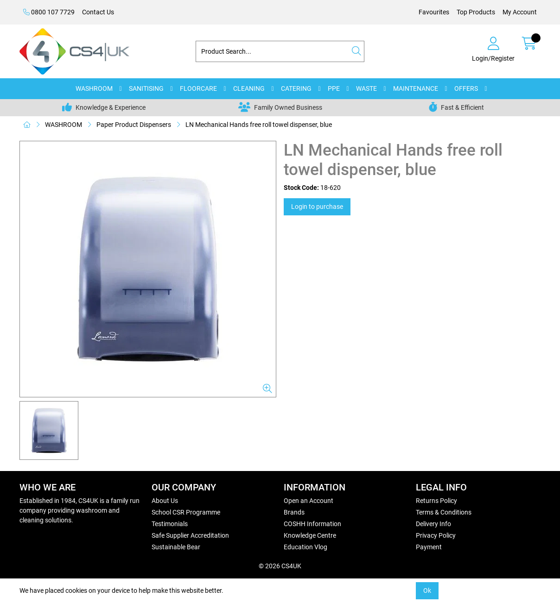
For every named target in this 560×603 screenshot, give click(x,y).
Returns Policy (436, 500)
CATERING (296, 88)
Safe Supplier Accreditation (190, 535)
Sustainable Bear (176, 547)
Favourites (434, 12)
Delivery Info (433, 524)
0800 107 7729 (49, 12)
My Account (520, 12)
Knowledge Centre (310, 535)
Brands (294, 512)
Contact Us (98, 12)
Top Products (476, 12)
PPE (334, 88)
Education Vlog (305, 547)
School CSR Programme (186, 512)
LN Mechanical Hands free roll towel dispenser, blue (258, 124)
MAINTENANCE (415, 88)
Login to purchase (317, 206)
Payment (429, 547)
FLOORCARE (198, 88)
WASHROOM (94, 88)
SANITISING (146, 88)
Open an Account (308, 500)
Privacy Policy (436, 535)
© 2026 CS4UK (280, 566)
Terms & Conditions (443, 512)
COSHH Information (312, 524)
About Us (165, 500)
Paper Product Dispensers (133, 124)
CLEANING (249, 88)
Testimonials (170, 524)
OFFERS (466, 88)
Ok (427, 590)
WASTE (366, 88)
